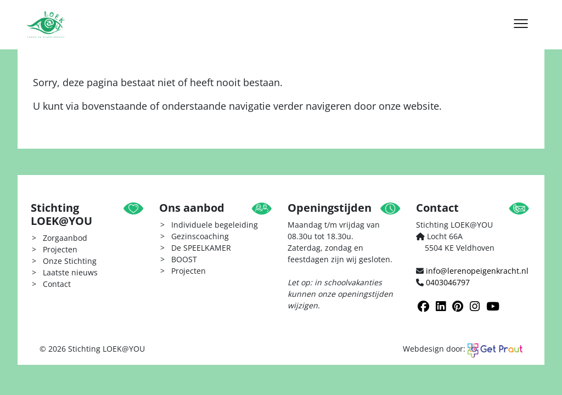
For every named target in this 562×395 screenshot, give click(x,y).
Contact (57, 284)
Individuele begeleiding (214, 224)
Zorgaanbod (65, 238)
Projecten (60, 249)
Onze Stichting (70, 261)
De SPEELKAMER (201, 247)
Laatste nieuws (70, 272)
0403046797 (448, 282)
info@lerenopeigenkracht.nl (477, 271)
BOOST (184, 259)
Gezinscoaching (200, 236)
